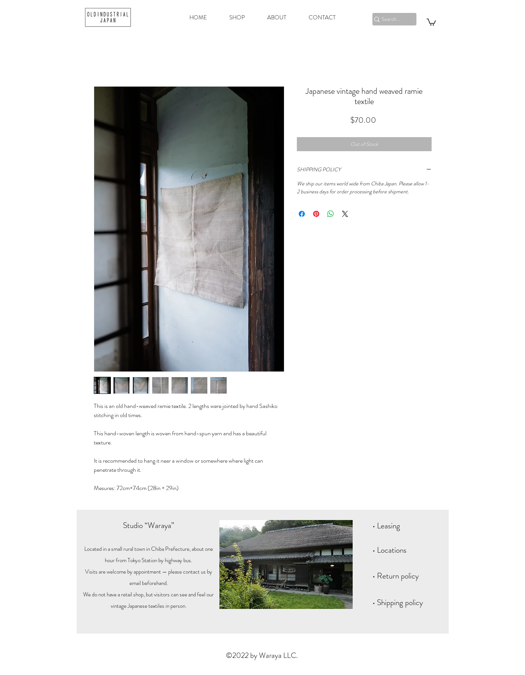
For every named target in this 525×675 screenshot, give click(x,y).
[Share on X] (345, 213)
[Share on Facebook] (301, 213)
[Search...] (391, 19)
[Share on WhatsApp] (330, 213)
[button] (431, 21)
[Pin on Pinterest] (316, 213)
